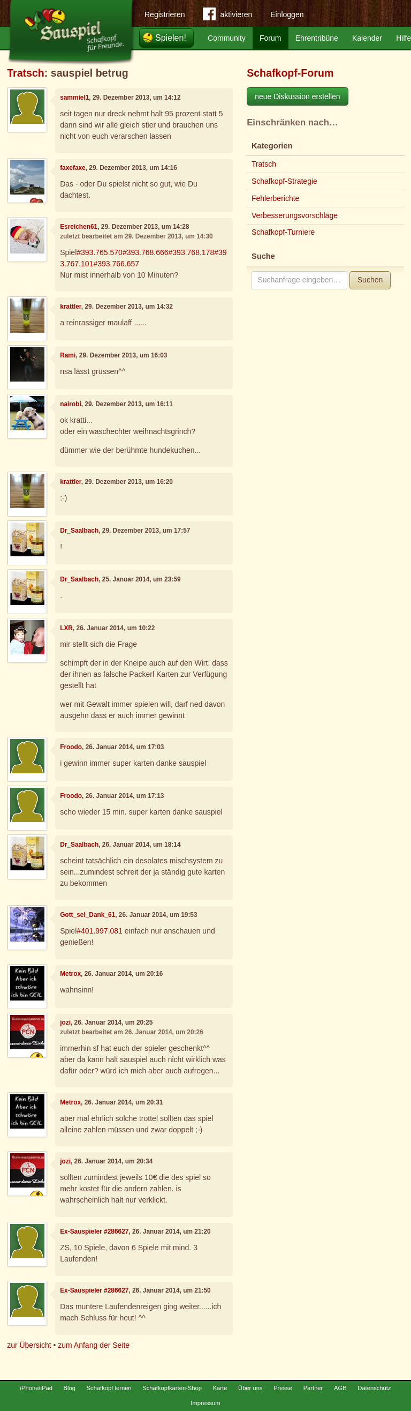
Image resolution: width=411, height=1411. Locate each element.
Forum (270, 38)
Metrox (70, 973)
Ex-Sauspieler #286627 (94, 1231)
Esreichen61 (78, 226)
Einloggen (286, 14)
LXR (66, 628)
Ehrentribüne (316, 38)
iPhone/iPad (36, 1388)
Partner (313, 1388)
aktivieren (227, 16)
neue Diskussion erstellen (297, 96)
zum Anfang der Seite (94, 1345)
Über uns (250, 1388)
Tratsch (25, 73)
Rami (67, 355)
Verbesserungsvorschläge (295, 215)
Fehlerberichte (276, 198)
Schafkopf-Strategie (284, 181)
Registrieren (164, 14)
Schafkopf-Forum (290, 73)
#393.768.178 (192, 252)
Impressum (205, 1403)
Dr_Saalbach (79, 530)
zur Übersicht (29, 1345)
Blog (69, 1388)
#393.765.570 (100, 252)
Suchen (370, 279)
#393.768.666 (146, 252)
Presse (282, 1388)
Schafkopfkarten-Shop (172, 1388)
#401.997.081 (100, 931)
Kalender (367, 38)
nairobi (70, 404)
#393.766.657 (116, 263)
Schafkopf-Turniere (283, 232)
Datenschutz (374, 1388)
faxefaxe (73, 167)
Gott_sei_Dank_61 (87, 915)
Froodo (71, 747)
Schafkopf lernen (109, 1388)
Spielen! (170, 37)
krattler (70, 306)
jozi (65, 1022)
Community (227, 38)
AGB (340, 1388)
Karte (220, 1388)
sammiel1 (74, 97)
